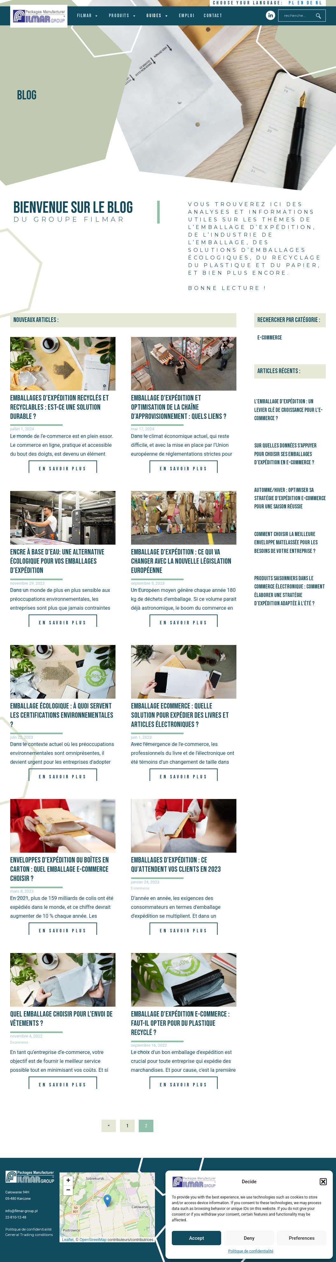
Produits (123, 16)
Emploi (186, 16)
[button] (323, 1181)
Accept (196, 1238)
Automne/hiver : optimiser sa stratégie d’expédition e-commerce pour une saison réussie (290, 498)
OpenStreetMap (93, 1240)
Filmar (88, 16)
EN (301, 3)
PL (292, 3)
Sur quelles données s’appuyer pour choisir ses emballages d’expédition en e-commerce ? (285, 454)
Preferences (302, 1238)
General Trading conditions (29, 1234)
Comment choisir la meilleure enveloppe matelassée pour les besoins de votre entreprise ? (286, 542)
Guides (157, 16)
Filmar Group (38, 16)
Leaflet (68, 1240)
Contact (213, 16)
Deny (249, 1238)
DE (310, 3)
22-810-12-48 (15, 1217)
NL (319, 3)
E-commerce (140, 888)
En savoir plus (63, 469)
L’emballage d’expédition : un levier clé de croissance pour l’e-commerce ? (288, 410)
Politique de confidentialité (250, 1251)
